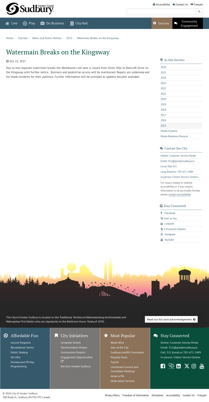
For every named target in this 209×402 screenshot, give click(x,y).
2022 (163, 88)
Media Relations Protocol (174, 136)
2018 (163, 109)
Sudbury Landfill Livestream (127, 352)
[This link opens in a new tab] (187, 23)
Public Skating (19, 352)
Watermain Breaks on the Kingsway (98, 38)
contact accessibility (179, 194)
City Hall (23, 38)
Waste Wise (117, 342)
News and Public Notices (47, 38)
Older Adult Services (123, 381)
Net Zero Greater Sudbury (76, 366)
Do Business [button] (52, 23)
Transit (114, 362)
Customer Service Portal (184, 342)
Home (9, 38)
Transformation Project (74, 347)
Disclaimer (157, 395)
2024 (163, 77)
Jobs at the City (119, 347)
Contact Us (182, 4)
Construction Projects (73, 352)
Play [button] (29, 23)
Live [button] (11, 23)
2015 (69, 38)
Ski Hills (16, 357)
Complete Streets (71, 342)
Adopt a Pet (117, 376)
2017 (163, 115)
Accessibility (163, 4)
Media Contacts (169, 131)
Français (198, 4)
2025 (163, 72)
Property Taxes (119, 357)
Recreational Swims (22, 347)
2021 (163, 93)
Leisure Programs (21, 342)
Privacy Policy (112, 395)
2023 (163, 83)
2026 (163, 67)
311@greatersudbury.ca (183, 347)
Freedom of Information (135, 395)
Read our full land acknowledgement (169, 319)
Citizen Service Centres (187, 357)
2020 (163, 99)
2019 (163, 104)
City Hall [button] (79, 23)
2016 (163, 120)
